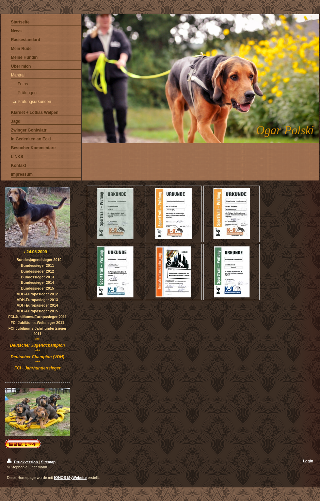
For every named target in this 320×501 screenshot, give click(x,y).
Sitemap (48, 462)
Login (308, 461)
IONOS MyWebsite (70, 478)
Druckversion (23, 462)
